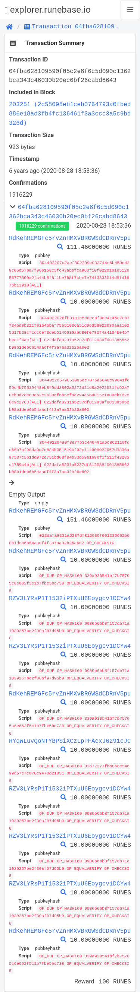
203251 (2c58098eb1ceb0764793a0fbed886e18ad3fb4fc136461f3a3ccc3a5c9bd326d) (70, 113)
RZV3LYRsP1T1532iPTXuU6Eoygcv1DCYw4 (70, 593)
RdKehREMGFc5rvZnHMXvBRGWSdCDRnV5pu (70, 238)
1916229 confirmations (42, 226)
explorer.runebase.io (47, 9)
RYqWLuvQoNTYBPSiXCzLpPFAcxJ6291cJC (70, 733)
